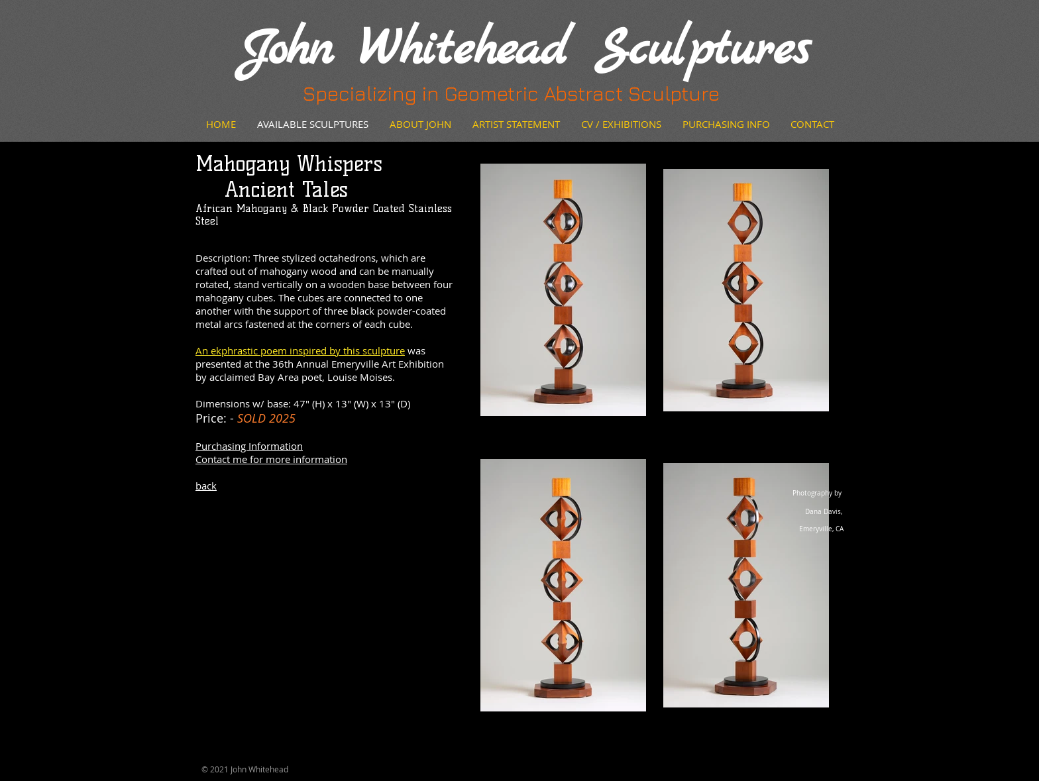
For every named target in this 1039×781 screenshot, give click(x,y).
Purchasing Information (249, 445)
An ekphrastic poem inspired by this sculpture (300, 350)
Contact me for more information (271, 459)
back (206, 485)
